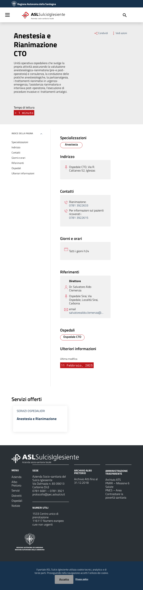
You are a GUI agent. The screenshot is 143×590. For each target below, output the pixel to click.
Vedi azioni (119, 33)
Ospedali (16, 168)
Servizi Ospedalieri (31, 411)
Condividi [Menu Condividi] (101, 33)
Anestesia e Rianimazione (37, 419)
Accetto (64, 579)
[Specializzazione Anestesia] (71, 145)
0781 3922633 (78, 205)
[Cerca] (125, 15)
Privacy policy (81, 579)
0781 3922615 (78, 217)
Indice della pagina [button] (22, 133)
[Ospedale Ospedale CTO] (72, 337)
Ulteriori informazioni (23, 173)
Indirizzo (16, 147)
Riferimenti (18, 163)
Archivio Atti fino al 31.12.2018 (86, 481)
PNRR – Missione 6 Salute (117, 485)
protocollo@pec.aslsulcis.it (48, 494)
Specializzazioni (20, 142)
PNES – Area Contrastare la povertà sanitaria (115, 494)
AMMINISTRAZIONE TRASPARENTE (116, 472)
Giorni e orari (18, 158)
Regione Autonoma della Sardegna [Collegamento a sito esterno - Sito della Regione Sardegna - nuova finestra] (36, 4)
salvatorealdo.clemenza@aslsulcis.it (86, 312)
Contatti (16, 153)
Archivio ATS (113, 480)
